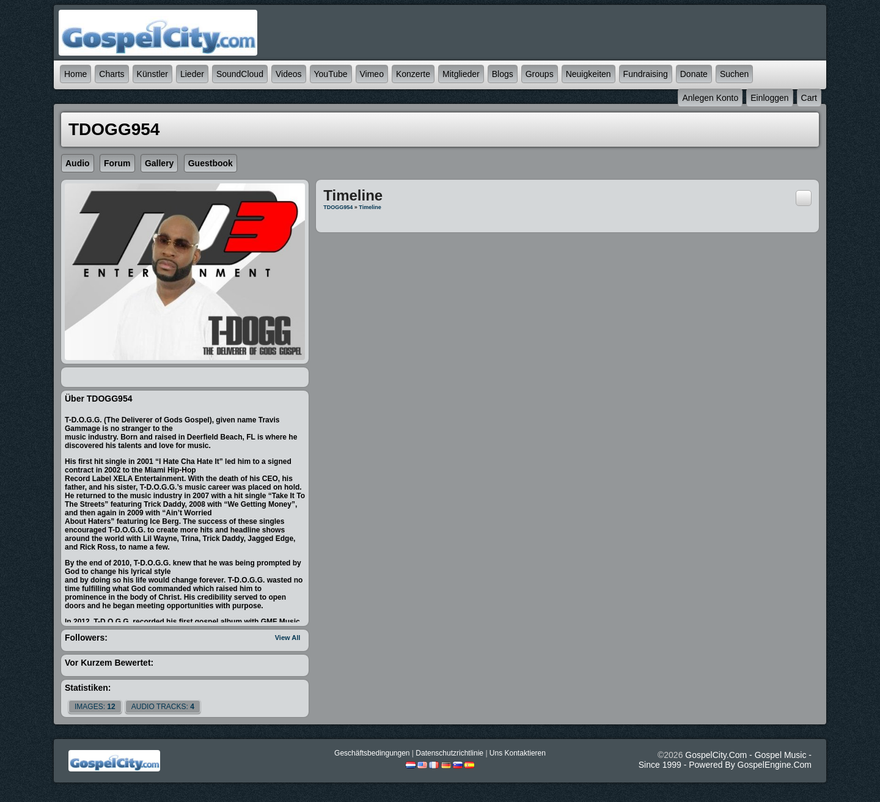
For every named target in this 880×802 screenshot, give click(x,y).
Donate (694, 74)
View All (288, 637)
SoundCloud (239, 74)
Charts (111, 74)
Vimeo (372, 74)
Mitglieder (461, 74)
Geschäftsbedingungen (371, 753)
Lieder (192, 74)
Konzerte (413, 74)
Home (75, 74)
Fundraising (645, 74)
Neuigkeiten (588, 74)
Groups (540, 74)
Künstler (152, 74)
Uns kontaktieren (518, 753)
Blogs (502, 74)
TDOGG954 (338, 207)
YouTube (331, 74)
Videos (289, 74)
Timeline (370, 207)
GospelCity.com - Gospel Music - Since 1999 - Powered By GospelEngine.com (725, 760)
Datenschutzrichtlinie (449, 753)
